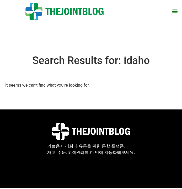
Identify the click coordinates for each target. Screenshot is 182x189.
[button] (175, 11)
